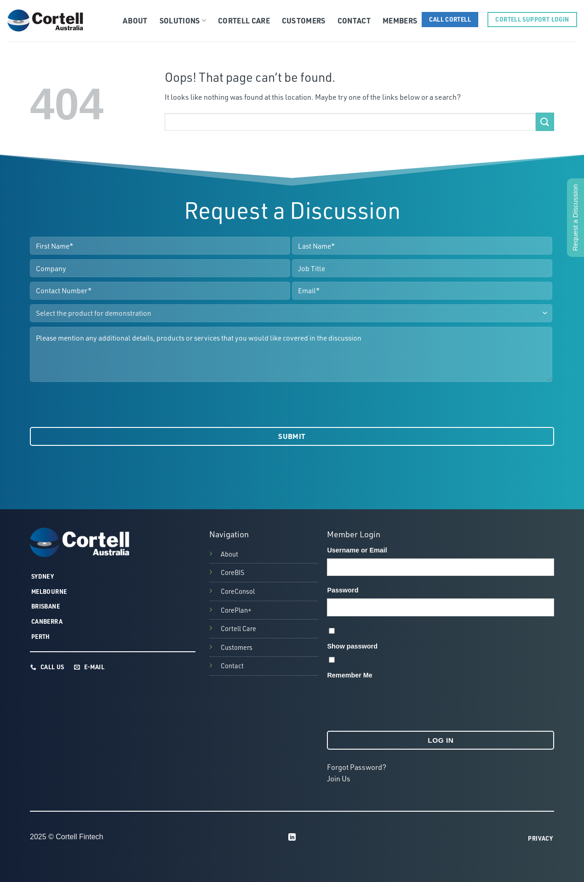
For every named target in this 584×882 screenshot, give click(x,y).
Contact (354, 20)
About (135, 20)
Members (400, 20)
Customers (304, 20)
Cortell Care (244, 20)
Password (342, 590)
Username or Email (357, 550)
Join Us (338, 778)
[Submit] (545, 122)
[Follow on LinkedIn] (292, 837)
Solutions (183, 20)
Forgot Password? (356, 767)
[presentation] (100, 404)
